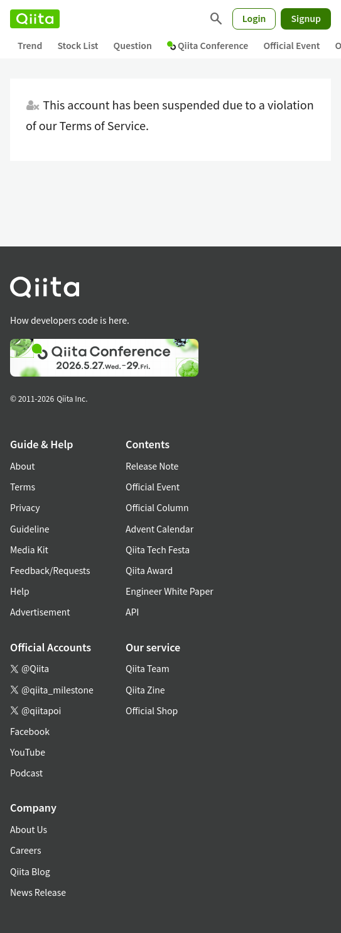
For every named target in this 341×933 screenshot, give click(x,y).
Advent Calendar (159, 528)
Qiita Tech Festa (158, 549)
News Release (38, 892)
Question (133, 45)
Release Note (152, 466)
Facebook (30, 731)
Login (254, 18)
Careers (25, 850)
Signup (306, 18)
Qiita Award (149, 570)
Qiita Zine (145, 689)
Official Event (291, 45)
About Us (28, 829)
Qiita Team (148, 668)
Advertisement (40, 611)
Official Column (157, 507)
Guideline (30, 528)
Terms (22, 486)
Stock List (77, 45)
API (132, 611)
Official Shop (152, 710)
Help (20, 591)
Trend (30, 45)
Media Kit (29, 549)
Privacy (25, 507)
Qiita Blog (30, 871)
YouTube (27, 752)
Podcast (26, 772)
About (22, 466)
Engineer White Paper (170, 591)
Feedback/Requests (50, 570)
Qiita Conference (208, 45)
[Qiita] (35, 18)
